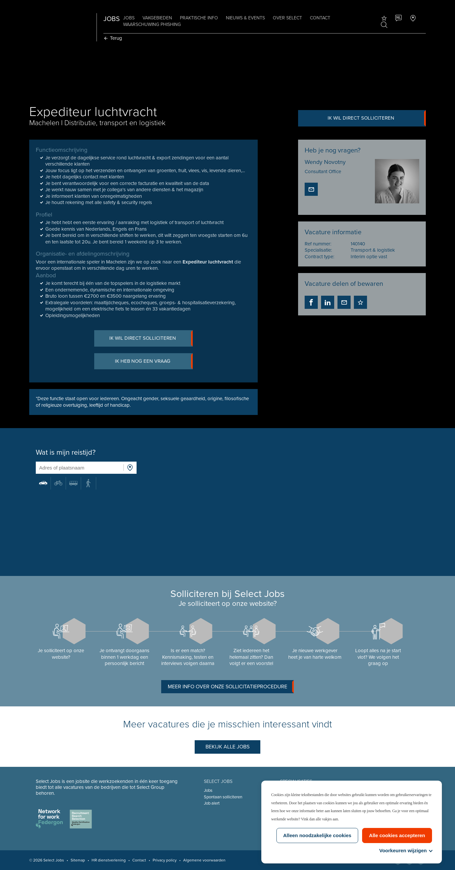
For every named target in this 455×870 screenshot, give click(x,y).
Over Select (287, 18)
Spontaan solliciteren (223, 797)
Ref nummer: (318, 244)
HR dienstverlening (109, 860)
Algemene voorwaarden (204, 860)
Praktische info (199, 18)
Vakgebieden (157, 18)
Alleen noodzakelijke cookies (317, 835)
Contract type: (319, 257)
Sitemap (78, 860)
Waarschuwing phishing (152, 24)
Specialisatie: (318, 250)
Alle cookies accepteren (397, 835)
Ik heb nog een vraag (154, 361)
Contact (320, 18)
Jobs (129, 18)
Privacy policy (165, 860)
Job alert (212, 803)
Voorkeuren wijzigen (405, 850)
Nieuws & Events (245, 18)
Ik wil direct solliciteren (377, 118)
